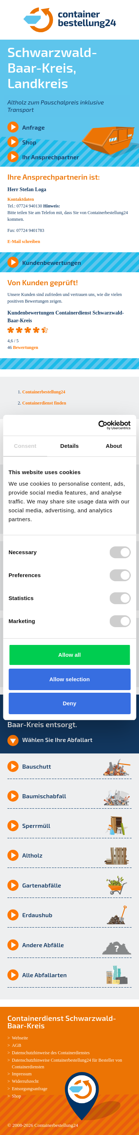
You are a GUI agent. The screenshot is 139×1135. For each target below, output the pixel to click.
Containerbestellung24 (56, 1125)
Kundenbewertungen (51, 262)
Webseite (20, 1038)
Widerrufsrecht (25, 1081)
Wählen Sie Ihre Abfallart (57, 739)
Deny (69, 703)
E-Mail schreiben (23, 241)
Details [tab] (69, 446)
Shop (29, 142)
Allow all (69, 655)
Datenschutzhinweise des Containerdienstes (51, 1052)
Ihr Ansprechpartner (50, 156)
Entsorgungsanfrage (29, 1088)
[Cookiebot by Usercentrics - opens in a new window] (98, 425)
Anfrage (33, 127)
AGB (16, 1045)
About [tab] (114, 446)
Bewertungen (25, 347)
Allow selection (69, 679)
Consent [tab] (25, 446)
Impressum (22, 1073)
